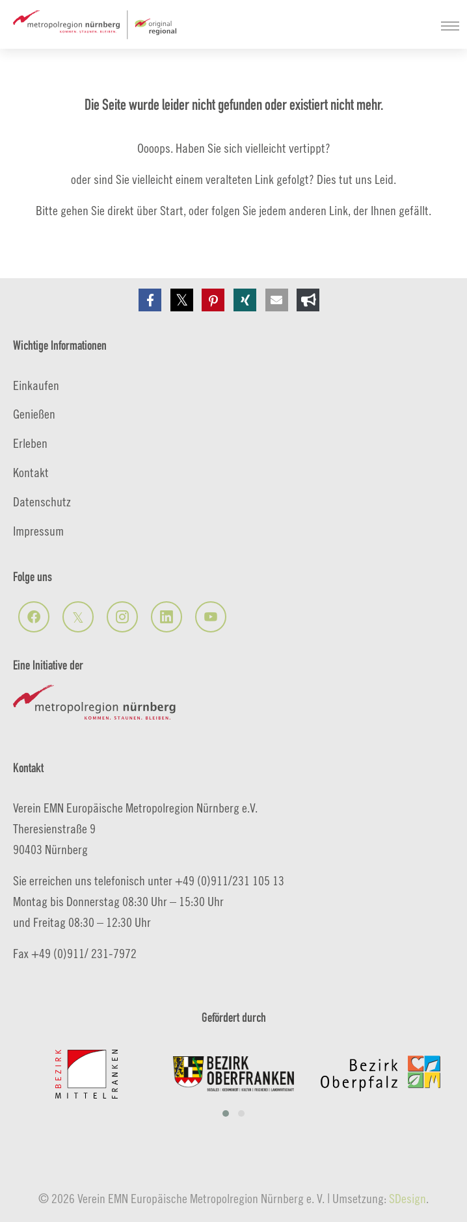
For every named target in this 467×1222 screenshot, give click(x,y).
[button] (150, 300)
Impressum (38, 530)
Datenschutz (42, 501)
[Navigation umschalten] (450, 26)
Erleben (30, 443)
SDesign (407, 1198)
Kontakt (31, 472)
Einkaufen (36, 385)
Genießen (34, 413)
